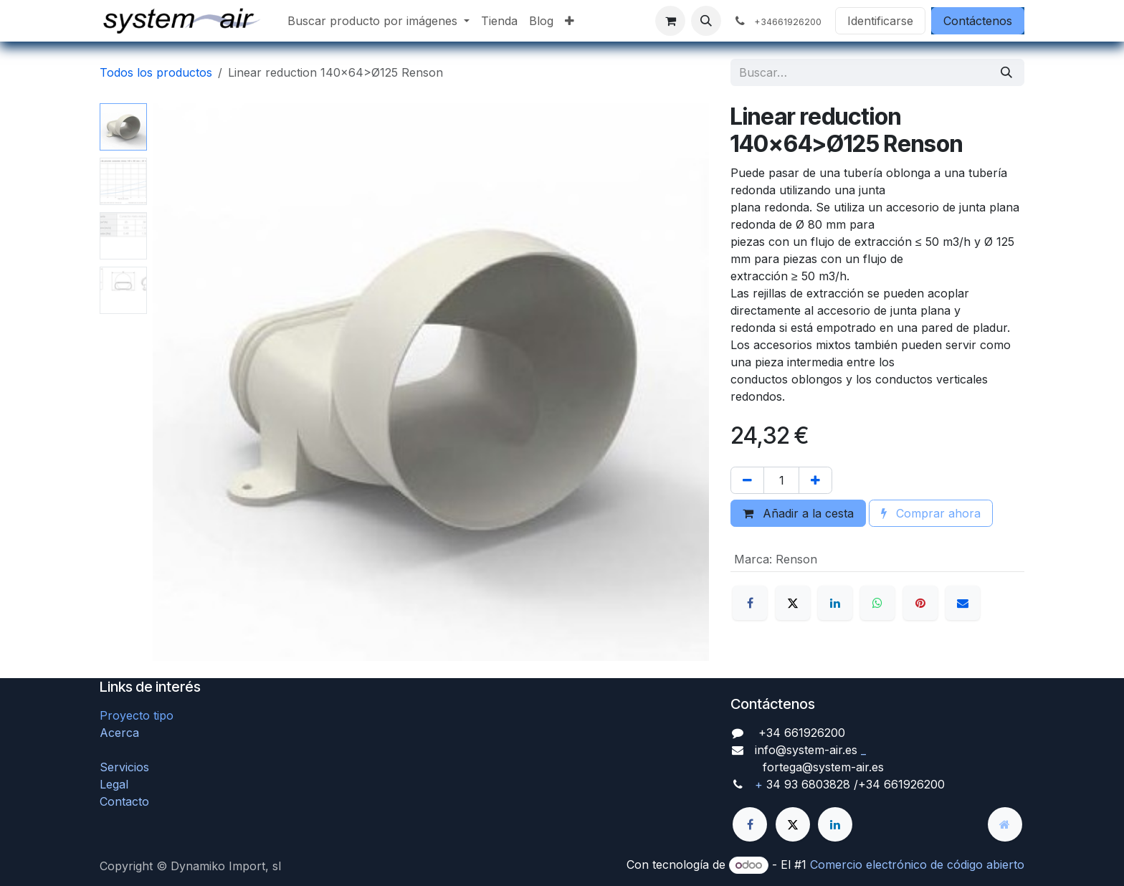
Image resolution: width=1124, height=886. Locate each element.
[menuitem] (378, 20)
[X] (793, 603)
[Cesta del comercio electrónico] (670, 21)
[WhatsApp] (877, 603)
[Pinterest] (920, 603)
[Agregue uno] (815, 480)
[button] (706, 21)
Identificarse (880, 21)
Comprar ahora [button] (931, 513)
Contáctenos (977, 21)
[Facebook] (750, 603)
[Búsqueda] (1006, 72)
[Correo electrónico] (963, 603)
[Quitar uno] (747, 480)
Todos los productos (156, 72)
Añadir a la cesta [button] (798, 513)
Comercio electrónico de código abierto (917, 864)
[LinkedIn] (835, 603)
